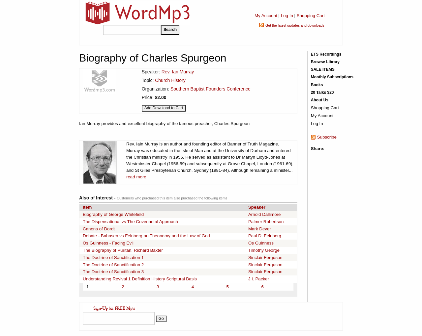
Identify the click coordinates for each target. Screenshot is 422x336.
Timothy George (264, 250)
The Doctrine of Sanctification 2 (113, 264)
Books (317, 85)
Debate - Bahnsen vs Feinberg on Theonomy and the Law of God (146, 235)
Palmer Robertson (266, 221)
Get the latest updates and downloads (294, 25)
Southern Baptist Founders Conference (210, 88)
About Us (319, 100)
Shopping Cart (311, 15)
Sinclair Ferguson (265, 257)
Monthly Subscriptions (332, 77)
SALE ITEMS (323, 69)
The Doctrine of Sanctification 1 (113, 257)
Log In (287, 15)
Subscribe (327, 137)
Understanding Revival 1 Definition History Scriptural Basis (140, 278)
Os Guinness (261, 243)
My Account (266, 15)
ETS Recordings (326, 54)
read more (136, 176)
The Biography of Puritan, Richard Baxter (123, 250)
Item (87, 207)
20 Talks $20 (322, 92)
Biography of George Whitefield (113, 214)
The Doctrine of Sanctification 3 (113, 271)
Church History (170, 80)
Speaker (256, 207)
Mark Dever (259, 228)
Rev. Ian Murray (178, 71)
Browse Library (325, 62)
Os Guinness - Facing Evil (108, 243)
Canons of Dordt (99, 228)
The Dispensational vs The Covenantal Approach (130, 221)
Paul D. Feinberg (264, 235)
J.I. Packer (258, 278)
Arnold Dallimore (264, 214)
